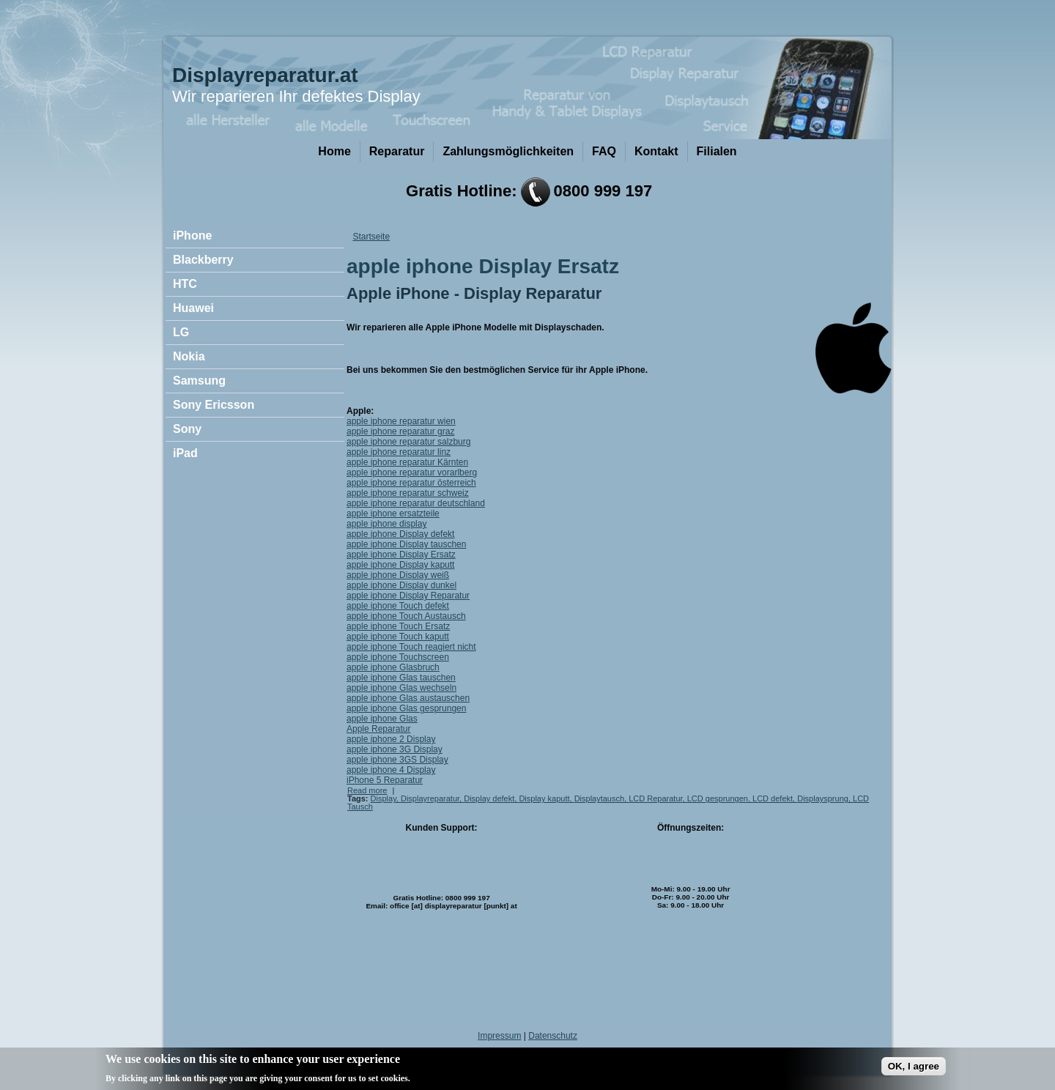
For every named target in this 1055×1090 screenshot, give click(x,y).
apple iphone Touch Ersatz (398, 626)
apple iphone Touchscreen (398, 657)
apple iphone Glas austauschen (408, 698)
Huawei (193, 308)
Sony (187, 429)
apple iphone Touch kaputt (398, 636)
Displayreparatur (430, 798)
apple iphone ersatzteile (393, 513)
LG (181, 332)
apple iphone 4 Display (391, 770)
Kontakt (656, 151)
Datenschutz (552, 1036)
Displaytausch (599, 798)
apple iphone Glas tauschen (401, 677)
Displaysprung (822, 798)
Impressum (499, 1036)
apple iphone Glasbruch (393, 667)
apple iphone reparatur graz (400, 431)
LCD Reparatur (655, 798)
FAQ (604, 151)
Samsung (199, 380)
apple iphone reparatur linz (399, 452)
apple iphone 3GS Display (397, 760)
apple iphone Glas (382, 718)
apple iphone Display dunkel (401, 585)
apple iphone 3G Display (395, 749)
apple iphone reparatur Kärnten (407, 462)
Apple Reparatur (378, 729)
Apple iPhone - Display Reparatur (474, 293)
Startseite (371, 236)
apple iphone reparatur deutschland (416, 503)
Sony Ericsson (213, 404)
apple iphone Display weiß (398, 575)
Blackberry (203, 259)
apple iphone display (386, 524)
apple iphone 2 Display (391, 739)
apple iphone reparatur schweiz (408, 493)
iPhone (192, 235)
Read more (367, 790)
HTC (185, 284)
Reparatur (397, 151)
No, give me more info (460, 1081)
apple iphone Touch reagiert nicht (411, 647)
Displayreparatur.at (265, 75)
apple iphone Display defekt (400, 534)
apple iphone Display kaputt (400, 565)
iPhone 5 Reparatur (385, 780)
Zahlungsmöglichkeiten (508, 151)
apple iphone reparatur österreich (411, 483)
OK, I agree (913, 1069)
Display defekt (489, 798)
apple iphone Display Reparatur (408, 595)
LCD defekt (772, 798)
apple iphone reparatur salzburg (408, 442)
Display (383, 798)
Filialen (717, 151)
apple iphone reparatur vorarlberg (412, 472)
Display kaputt (544, 798)
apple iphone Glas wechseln (401, 688)
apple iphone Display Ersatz (401, 554)
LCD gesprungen (717, 798)
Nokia (189, 356)
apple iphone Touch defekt (398, 606)
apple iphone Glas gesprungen (406, 708)
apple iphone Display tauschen (406, 544)
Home (334, 151)
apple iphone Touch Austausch (406, 616)
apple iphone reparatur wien (401, 421)
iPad (185, 453)
